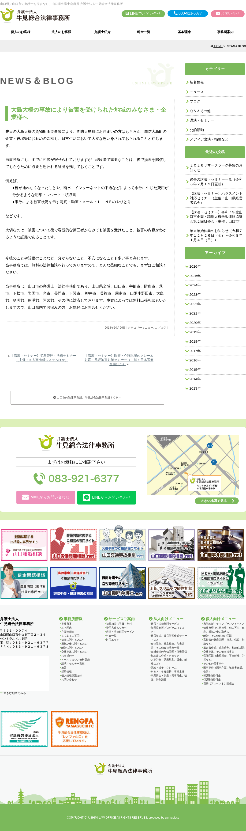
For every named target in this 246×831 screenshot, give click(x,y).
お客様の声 (67, 655)
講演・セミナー (202, 120)
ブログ (162, 327)
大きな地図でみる (14, 692)
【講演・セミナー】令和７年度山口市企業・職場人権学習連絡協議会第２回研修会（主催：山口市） (216, 216)
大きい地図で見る (214, 501)
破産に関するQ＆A (72, 639)
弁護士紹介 (102, 32)
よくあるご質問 (70, 635)
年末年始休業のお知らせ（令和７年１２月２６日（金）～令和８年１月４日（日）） (216, 235)
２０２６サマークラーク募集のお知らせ (216, 167)
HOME (216, 46)
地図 (64, 667)
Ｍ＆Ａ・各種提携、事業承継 (167, 671)
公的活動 (197, 130)
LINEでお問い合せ (143, 13)
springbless (172, 817)
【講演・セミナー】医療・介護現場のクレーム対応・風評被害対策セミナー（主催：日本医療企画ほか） (119, 360)
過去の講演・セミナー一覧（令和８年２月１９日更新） (216, 181)
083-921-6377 (188, 13)
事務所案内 (225, 32)
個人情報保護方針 (71, 675)
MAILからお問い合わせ (45, 497)
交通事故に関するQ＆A (74, 651)
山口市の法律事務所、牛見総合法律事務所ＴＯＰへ (87, 397)
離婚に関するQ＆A (72, 647)
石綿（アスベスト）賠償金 (218, 683)
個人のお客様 (20, 32)
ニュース (150, 327)
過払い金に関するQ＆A (74, 643)
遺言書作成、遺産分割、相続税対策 (224, 647)
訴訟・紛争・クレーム (164, 667)
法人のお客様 (61, 32)
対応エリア (112, 639)
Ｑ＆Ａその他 (200, 111)
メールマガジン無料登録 (75, 659)
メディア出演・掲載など (209, 139)
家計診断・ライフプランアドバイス (224, 623)
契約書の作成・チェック (165, 655)
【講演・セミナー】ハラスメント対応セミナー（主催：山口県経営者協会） (216, 198)
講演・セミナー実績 (73, 663)
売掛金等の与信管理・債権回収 (169, 651)
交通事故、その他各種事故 (218, 651)
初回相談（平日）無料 (119, 623)
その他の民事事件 (213, 663)
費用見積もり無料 (116, 627)
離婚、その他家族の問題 (217, 635)
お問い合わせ (69, 679)
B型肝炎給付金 (212, 675)
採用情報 (66, 671)
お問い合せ (227, 13)
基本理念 (184, 32)
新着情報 (197, 82)
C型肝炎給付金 (212, 679)
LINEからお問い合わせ (106, 497)
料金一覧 (143, 32)
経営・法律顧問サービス (120, 631)
